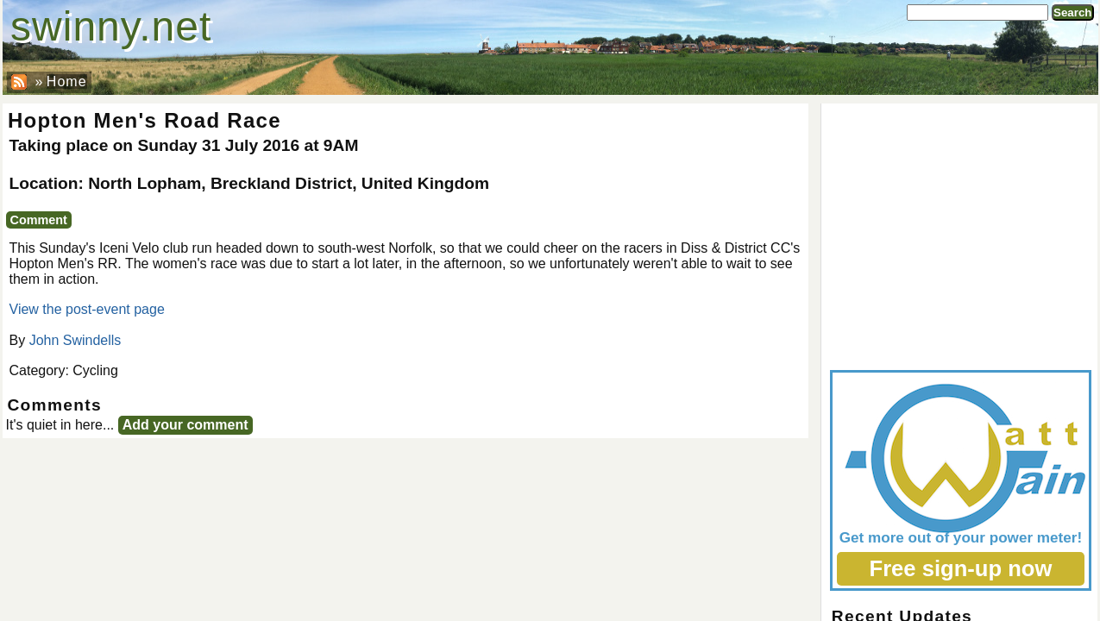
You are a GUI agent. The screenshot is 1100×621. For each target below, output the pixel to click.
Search (1072, 12)
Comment (38, 220)
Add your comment (185, 424)
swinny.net (110, 26)
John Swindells (75, 340)
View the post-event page (87, 309)
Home (67, 81)
